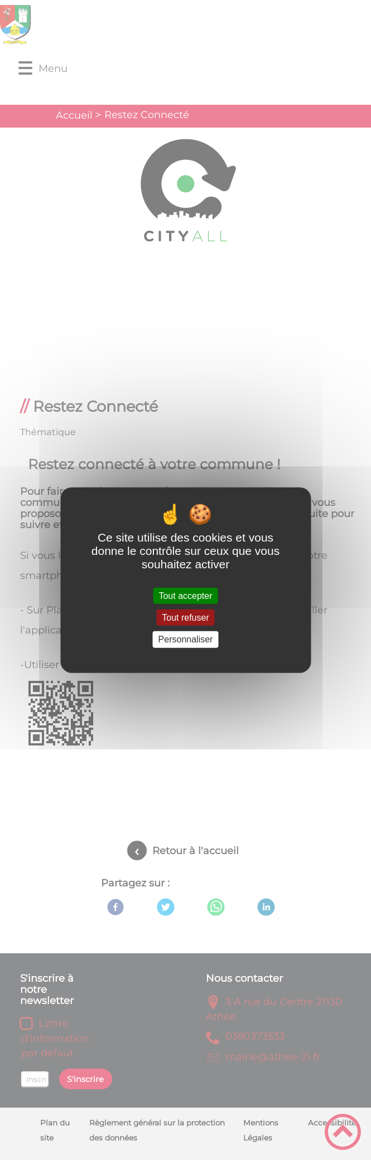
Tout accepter (185, 596)
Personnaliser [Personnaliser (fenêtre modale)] (185, 639)
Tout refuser (185, 617)
